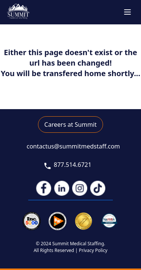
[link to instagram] (79, 188)
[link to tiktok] (97, 188)
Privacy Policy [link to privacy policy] (93, 250)
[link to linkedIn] (61, 188)
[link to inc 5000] (32, 221)
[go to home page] (18, 12)
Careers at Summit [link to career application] (70, 124)
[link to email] (70, 146)
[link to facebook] (43, 188)
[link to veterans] (109, 221)
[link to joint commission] (83, 221)
